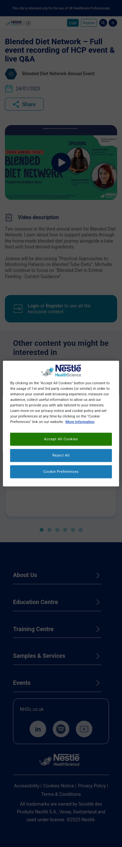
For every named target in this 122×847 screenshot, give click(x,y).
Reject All (61, 455)
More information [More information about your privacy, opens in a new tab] (79, 421)
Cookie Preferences (61, 471)
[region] (61, 423)
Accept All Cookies (61, 439)
